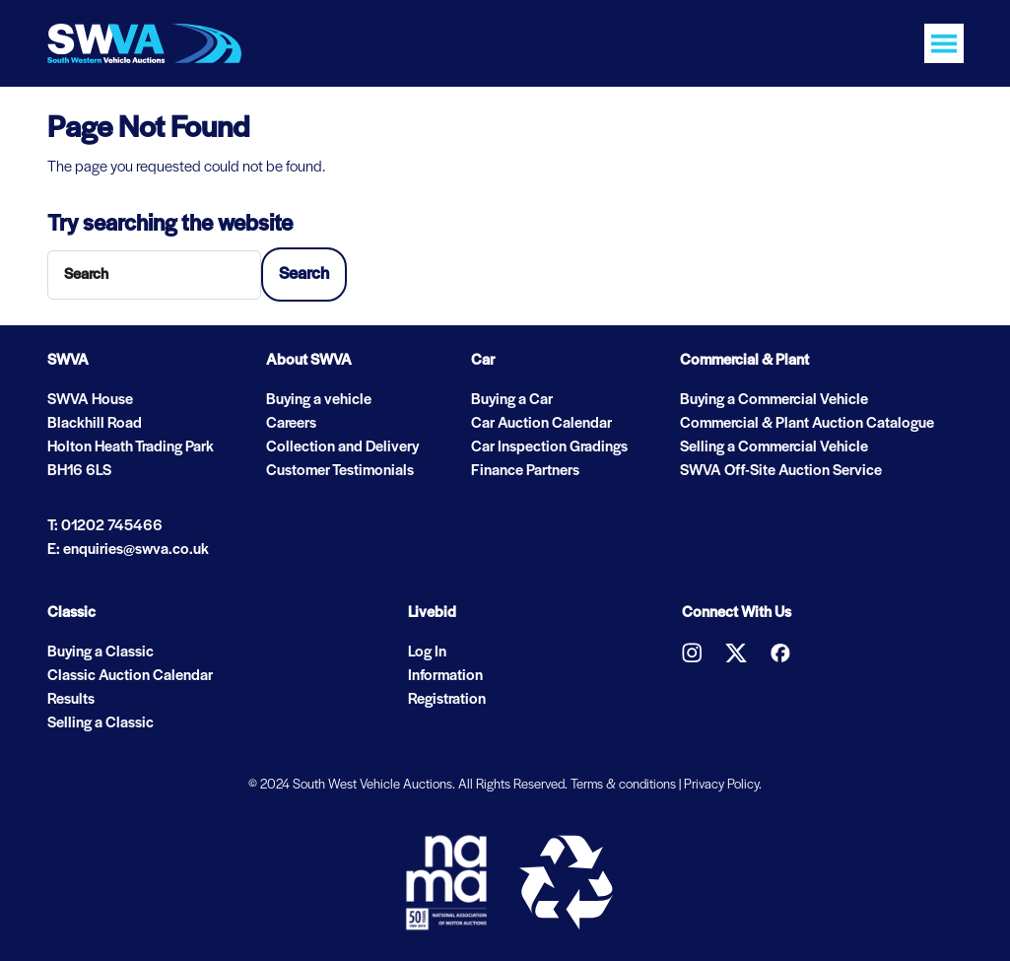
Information (445, 676)
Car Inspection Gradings (549, 447)
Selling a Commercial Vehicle (774, 447)
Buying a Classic (100, 652)
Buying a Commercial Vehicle (774, 400)
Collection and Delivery (342, 447)
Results (71, 700)
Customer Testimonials (340, 471)
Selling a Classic (100, 723)
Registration (447, 700)
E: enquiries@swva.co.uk (128, 550)
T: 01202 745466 (105, 526)
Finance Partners (525, 471)
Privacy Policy (721, 785)
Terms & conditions (623, 785)
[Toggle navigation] (944, 43)
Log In (427, 652)
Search (304, 274)
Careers (291, 424)
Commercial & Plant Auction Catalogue (807, 424)
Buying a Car (512, 400)
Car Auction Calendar (541, 424)
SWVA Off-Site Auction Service (781, 471)
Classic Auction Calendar (130, 676)
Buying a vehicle (318, 400)
